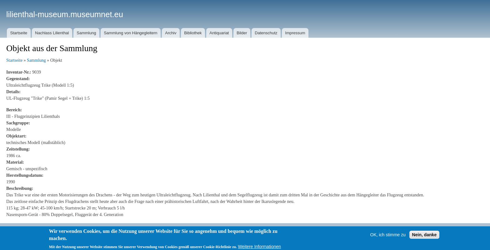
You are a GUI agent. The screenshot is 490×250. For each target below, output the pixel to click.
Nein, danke (424, 236)
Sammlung (86, 33)
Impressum (295, 33)
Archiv (170, 33)
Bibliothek (193, 33)
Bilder (242, 33)
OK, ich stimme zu (388, 236)
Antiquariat (219, 33)
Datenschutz (266, 33)
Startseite (18, 33)
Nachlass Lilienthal (52, 33)
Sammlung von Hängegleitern (130, 33)
